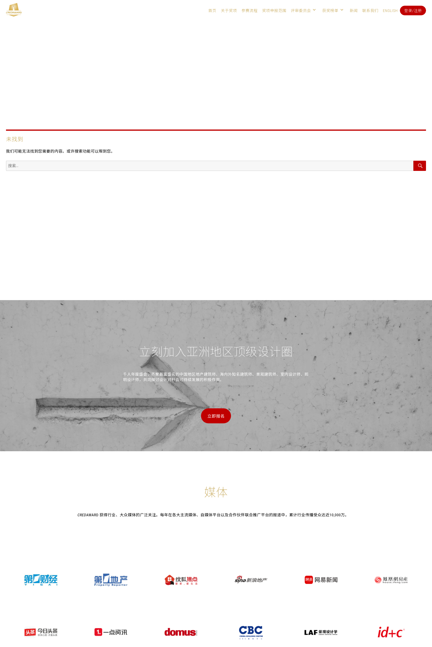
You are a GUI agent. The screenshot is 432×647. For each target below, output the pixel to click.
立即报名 (216, 416)
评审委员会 (301, 10)
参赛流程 (250, 10)
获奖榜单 (330, 10)
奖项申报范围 (274, 10)
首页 (212, 10)
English (390, 10)
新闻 (354, 10)
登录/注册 (413, 10)
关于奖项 (229, 10)
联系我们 (370, 10)
